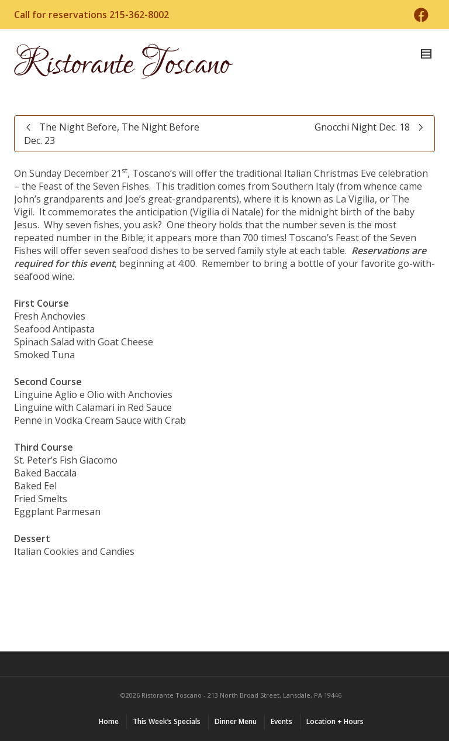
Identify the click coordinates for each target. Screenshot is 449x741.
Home (109, 721)
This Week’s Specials (167, 721)
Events (281, 721)
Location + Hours (335, 721)
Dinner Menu (236, 721)
